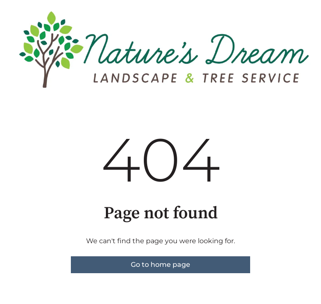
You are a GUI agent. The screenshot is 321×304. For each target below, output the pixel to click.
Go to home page (160, 265)
